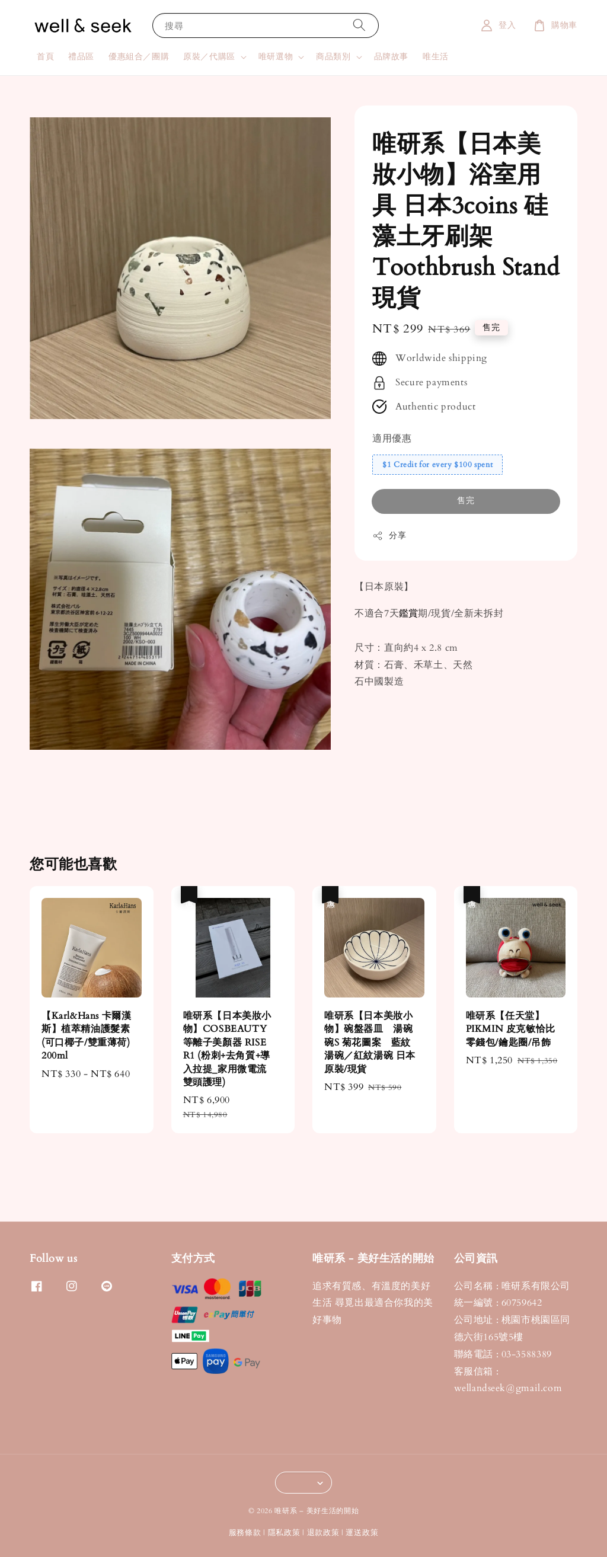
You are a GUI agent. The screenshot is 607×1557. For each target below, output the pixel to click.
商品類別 (333, 57)
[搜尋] (359, 25)
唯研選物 (275, 57)
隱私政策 (284, 1532)
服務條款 (245, 1532)
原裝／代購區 (209, 57)
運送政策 (362, 1532)
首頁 (45, 56)
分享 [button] (389, 535)
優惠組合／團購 (138, 56)
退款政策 (323, 1532)
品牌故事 (391, 56)
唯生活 (436, 56)
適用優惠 (391, 438)
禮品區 (81, 56)
